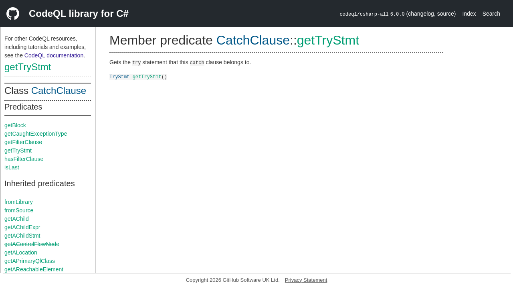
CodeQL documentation (53, 55)
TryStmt (119, 76)
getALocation (20, 252)
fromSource (18, 210)
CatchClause (58, 90)
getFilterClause (23, 142)
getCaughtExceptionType (35, 133)
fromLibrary (18, 202)
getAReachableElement (33, 269)
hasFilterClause (23, 159)
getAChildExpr (22, 227)
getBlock (15, 125)
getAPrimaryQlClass (29, 261)
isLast (11, 167)
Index (469, 13)
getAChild (16, 219)
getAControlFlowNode (31, 244)
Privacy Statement (306, 280)
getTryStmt (27, 66)
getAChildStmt (22, 235)
